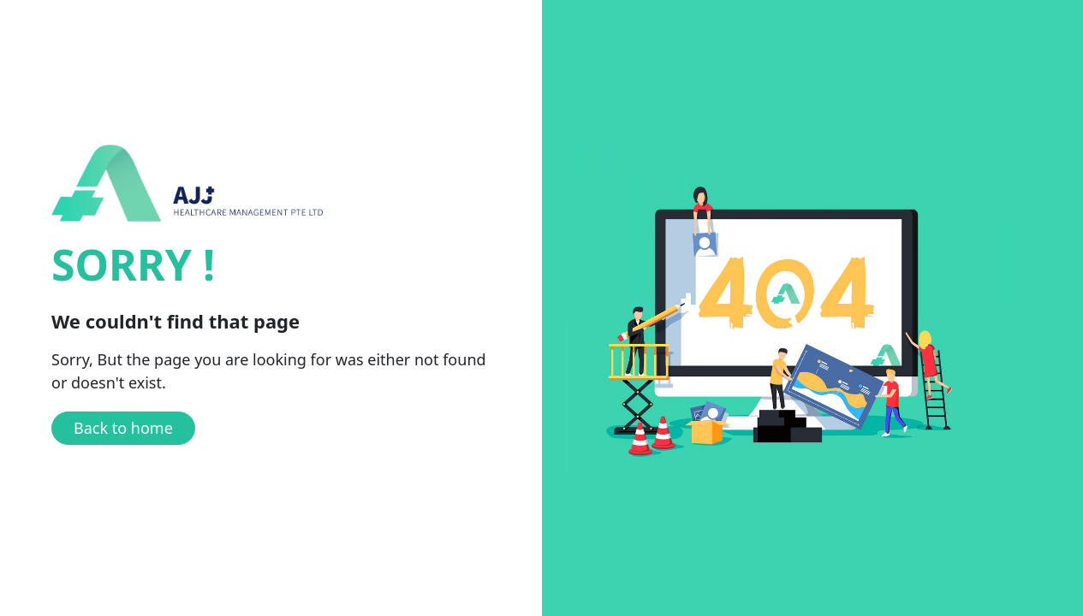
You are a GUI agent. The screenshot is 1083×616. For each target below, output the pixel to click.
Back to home (123, 428)
